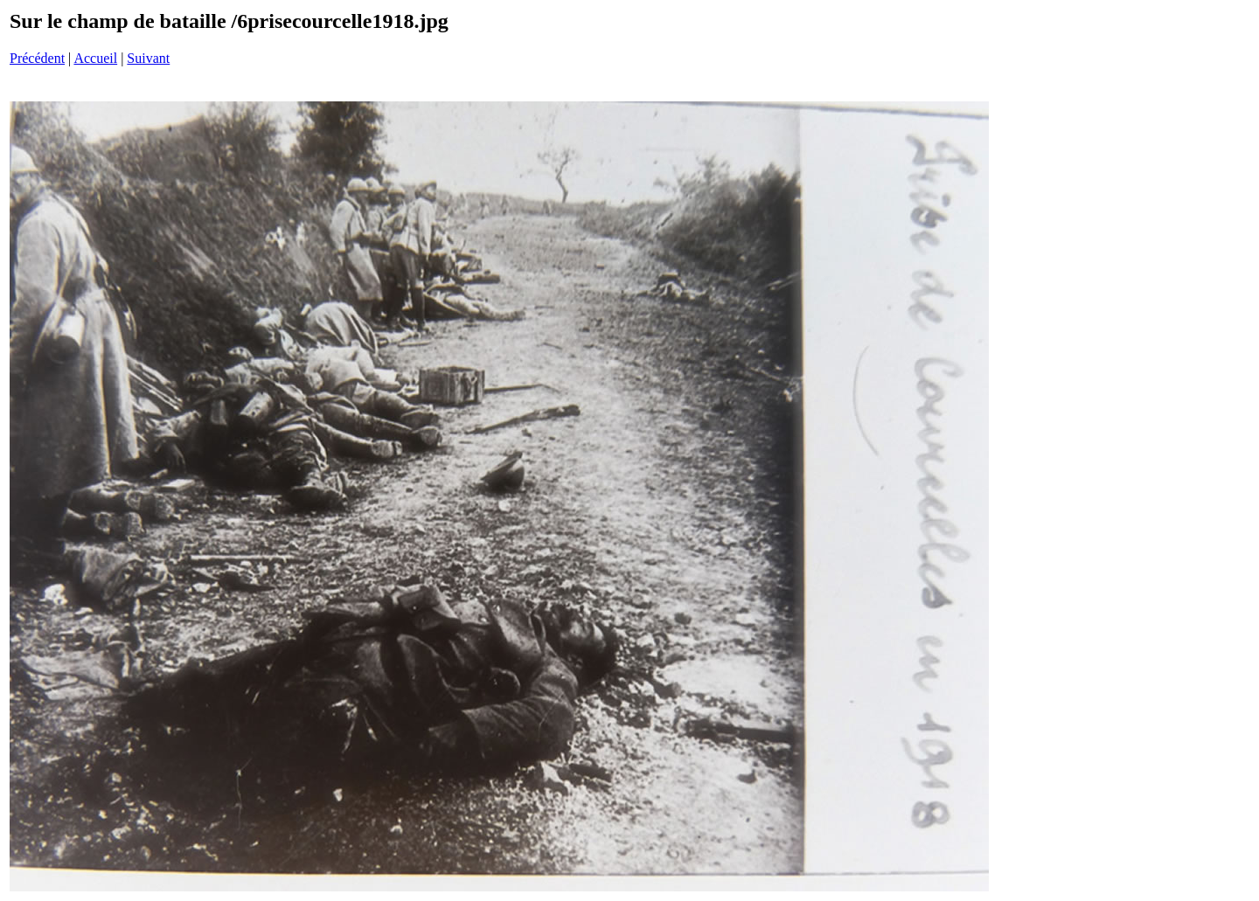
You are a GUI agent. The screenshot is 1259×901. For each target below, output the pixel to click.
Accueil (95, 58)
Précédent (37, 58)
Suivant (148, 58)
